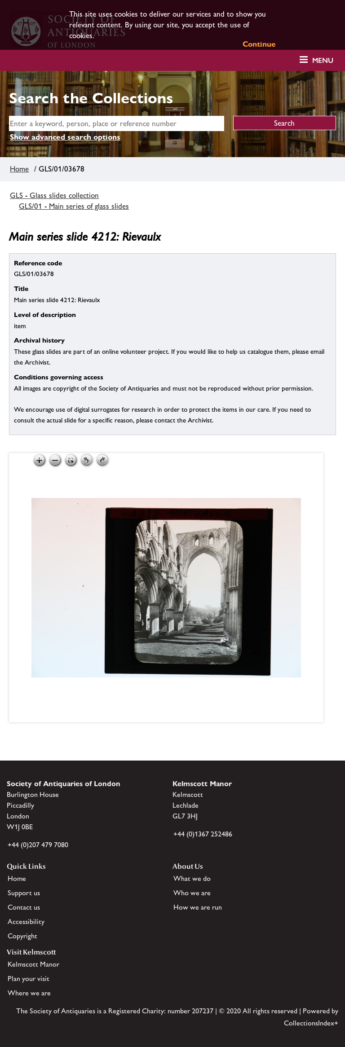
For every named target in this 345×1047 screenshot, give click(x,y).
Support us (24, 893)
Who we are (192, 893)
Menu (322, 60)
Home (19, 168)
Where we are (29, 993)
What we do (192, 878)
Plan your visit (28, 978)
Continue (259, 44)
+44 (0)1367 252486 (202, 834)
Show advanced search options (65, 136)
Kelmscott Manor (33, 964)
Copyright (22, 936)
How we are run (197, 907)
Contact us (24, 907)
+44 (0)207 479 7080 (38, 844)
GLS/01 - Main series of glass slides (74, 206)
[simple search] (116, 123)
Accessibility (26, 921)
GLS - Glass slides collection (54, 195)
